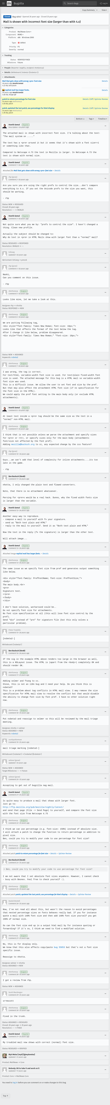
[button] (103, 3)
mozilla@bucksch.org (22, 444)
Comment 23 (13, 848)
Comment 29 (13, 995)
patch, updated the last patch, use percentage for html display (28, 108)
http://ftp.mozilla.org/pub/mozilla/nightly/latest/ (33, 807)
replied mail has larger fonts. (15, 90)
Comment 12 (13, 510)
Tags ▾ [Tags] (91, 119)
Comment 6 (13, 317)
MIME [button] (20, 34)
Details (105, 81)
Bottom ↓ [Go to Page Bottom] (80, 119)
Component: (11, 34)
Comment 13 (13, 548)
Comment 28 (13, 974)
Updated (12, 255)
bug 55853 (58, 947)
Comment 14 (13, 563)
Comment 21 (13, 795)
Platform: (12, 37)
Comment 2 (13, 180)
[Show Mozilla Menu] (9, 3)
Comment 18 (13, 713)
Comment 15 (13, 633)
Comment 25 (13, 889)
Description (13, 127)
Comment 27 (13, 938)
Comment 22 (13, 823)
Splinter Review (101, 99)
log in (15, 1082)
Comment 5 (13, 294)
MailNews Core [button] (24, 32)
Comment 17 (13, 675)
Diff (91, 99)
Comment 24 (13, 863)
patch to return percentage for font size (18, 99)
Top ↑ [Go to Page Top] (5, 1096)
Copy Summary (88, 10)
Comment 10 (13, 454)
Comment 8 (13, 410)
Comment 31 (13, 1037)
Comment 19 (13, 742)
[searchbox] (80, 3)
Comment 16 (13, 653)
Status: (13, 60)
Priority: (12, 47)
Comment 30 (13, 1010)
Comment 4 (13, 269)
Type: (14, 43)
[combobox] (80, 3)
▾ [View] (96, 10)
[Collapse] (105, 126)
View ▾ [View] (104, 10)
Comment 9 (13, 429)
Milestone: (11, 62)
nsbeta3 (14, 734)
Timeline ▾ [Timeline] (102, 119)
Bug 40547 (16, 17)
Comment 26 (13, 904)
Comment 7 (13, 366)
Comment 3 (13, 219)
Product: (12, 32)
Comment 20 (13, 779)
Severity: (12, 49)
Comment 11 (13, 479)
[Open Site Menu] (3, 3)
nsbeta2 (14, 357)
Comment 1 (13, 165)
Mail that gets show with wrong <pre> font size (21, 81)
